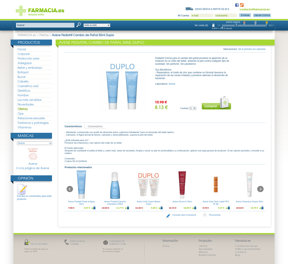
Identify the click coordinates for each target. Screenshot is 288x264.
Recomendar (215, 215)
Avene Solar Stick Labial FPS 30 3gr (216, 202)
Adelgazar (25, 63)
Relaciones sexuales (31, 118)
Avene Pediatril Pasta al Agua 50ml (81, 202)
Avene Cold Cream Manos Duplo (148, 202)
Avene (32, 157)
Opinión (25, 178)
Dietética (24, 90)
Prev (70, 189)
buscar (21, 25)
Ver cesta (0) (201, 25)
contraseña (221, 15)
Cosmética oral (28, 86)
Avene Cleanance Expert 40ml (249, 201)
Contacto (240, 252)
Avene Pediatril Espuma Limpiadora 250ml (115, 202)
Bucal (21, 77)
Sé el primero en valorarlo (252, 49)
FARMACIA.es (27, 35)
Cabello (23, 81)
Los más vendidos (29, 100)
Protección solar (28, 58)
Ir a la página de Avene (32, 168)
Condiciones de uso (246, 246)
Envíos (166, 246)
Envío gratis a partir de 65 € (212, 9)
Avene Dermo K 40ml (182, 201)
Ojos (20, 113)
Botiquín (23, 72)
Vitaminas (24, 127)
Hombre (23, 95)
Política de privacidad (247, 249)
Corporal (24, 54)
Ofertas (44, 35)
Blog (237, 255)
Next (260, 189)
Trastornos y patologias (33, 123)
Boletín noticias (207, 255)
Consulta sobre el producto (184, 215)
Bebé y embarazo (30, 67)
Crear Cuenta (262, 15)
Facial (22, 49)
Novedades (26, 104)
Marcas (25, 135)
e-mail (195, 15)
